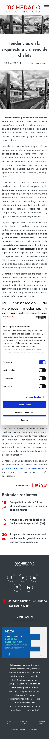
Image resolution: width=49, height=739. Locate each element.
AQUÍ (41, 352)
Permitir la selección (24, 412)
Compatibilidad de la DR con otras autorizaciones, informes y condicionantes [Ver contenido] (28, 506)
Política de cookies (41, 722)
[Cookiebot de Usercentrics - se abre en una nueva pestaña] (35, 317)
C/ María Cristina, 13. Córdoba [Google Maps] (27, 601)
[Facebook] (11, 578)
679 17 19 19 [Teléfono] (21, 606)
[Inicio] (22, 9)
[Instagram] (17, 588)
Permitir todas (24, 405)
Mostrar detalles (33, 397)
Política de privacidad (23, 722)
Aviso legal (9, 722)
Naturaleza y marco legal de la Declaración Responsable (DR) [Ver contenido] (27, 521)
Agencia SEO (33, 730)
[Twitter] (23, 578)
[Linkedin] (34, 578)
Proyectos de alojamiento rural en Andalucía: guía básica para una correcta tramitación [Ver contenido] (28, 538)
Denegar (24, 420)
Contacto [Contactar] (25, 616)
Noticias (40, 63)
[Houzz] (29, 588)
